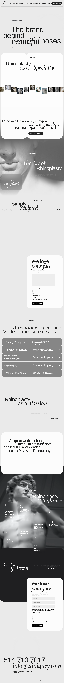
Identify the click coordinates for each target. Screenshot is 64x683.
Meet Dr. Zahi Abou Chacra (35, 133)
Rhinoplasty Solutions (20, 3)
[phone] (43, 280)
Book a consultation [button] (57, 3)
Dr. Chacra (12, 3)
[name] (43, 276)
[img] (4, 3)
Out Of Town (29, 3)
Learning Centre (37, 3)
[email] (43, 284)
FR (49, 3)
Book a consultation (37, 303)
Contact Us (44, 3)
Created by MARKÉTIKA (56, 680)
